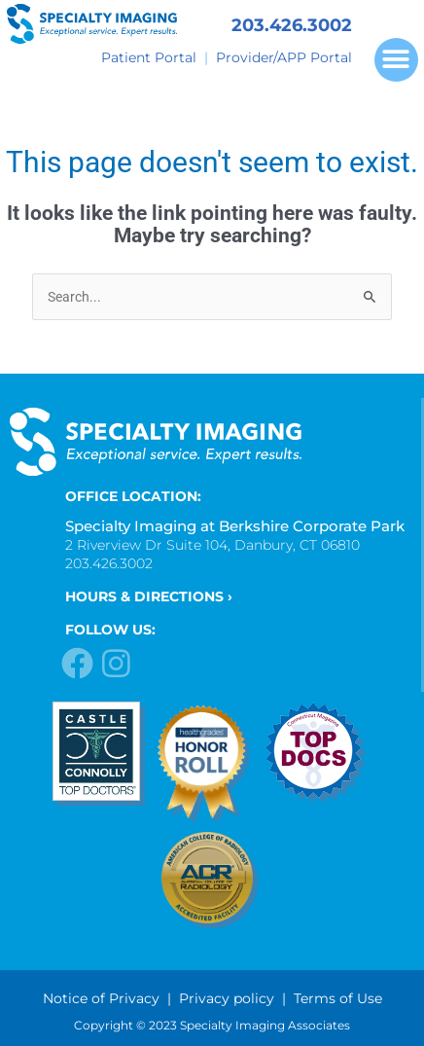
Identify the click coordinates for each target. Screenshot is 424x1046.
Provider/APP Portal (284, 57)
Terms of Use (338, 998)
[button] (396, 60)
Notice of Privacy (101, 998)
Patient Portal (148, 57)
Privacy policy (226, 998)
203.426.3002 (291, 25)
